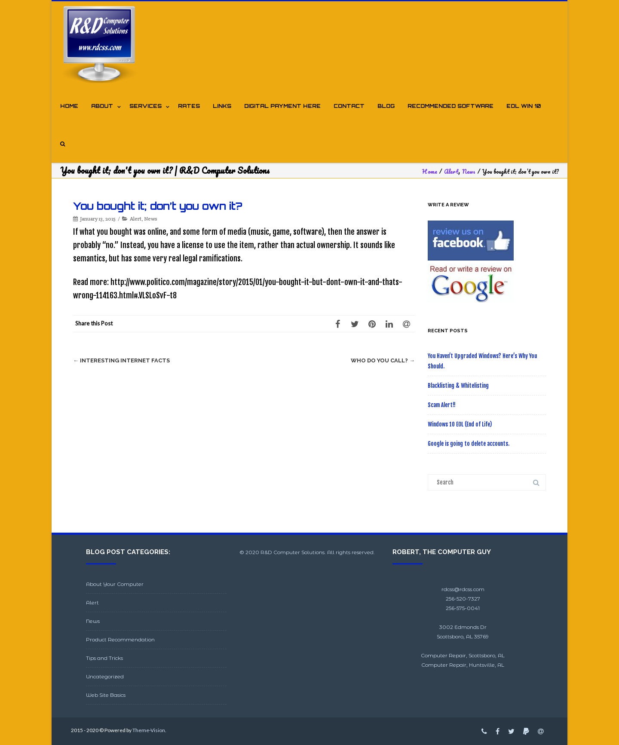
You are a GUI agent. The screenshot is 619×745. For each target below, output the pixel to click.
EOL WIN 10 (523, 106)
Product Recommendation (120, 639)
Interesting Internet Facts (121, 360)
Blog (386, 106)
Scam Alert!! (442, 405)
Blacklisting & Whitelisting (458, 385)
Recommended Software (450, 106)
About (102, 106)
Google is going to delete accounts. (468, 443)
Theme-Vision (148, 730)
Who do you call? (383, 360)
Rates (189, 106)
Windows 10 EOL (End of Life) (460, 424)
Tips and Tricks (104, 658)
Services (145, 106)
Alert (135, 218)
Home (69, 106)
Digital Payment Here (282, 106)
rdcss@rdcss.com (462, 589)
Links (222, 106)
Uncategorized (105, 676)
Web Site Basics (106, 695)
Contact (349, 106)
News (150, 218)
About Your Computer (115, 584)
